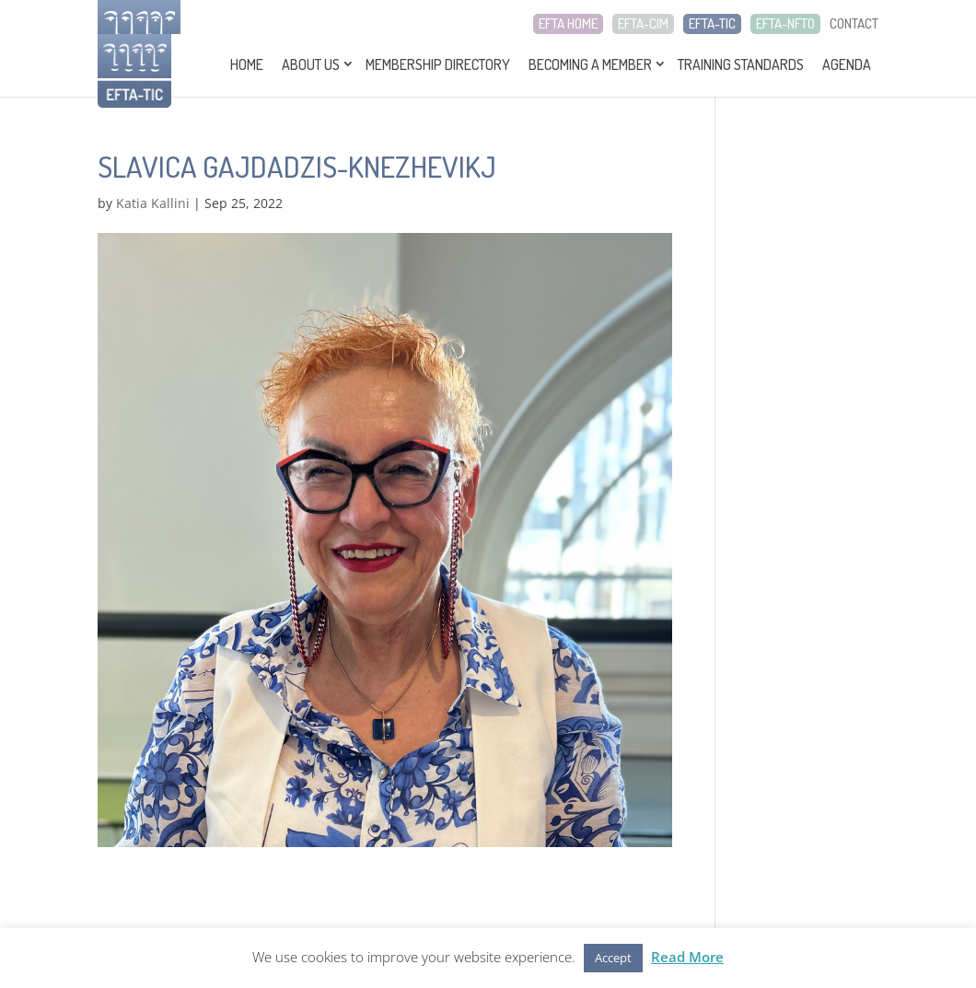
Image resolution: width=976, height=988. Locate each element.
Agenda (846, 64)
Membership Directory (438, 64)
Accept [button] (613, 957)
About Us (311, 64)
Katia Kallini (153, 203)
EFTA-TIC (712, 23)
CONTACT (854, 23)
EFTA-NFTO (785, 23)
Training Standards (741, 64)
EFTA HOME (568, 23)
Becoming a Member (590, 64)
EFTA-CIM (643, 23)
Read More (687, 956)
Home (246, 64)
